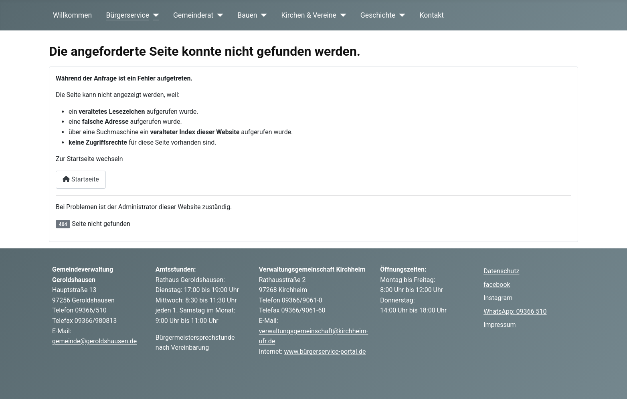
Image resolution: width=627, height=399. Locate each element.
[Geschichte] (400, 15)
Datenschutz (501, 271)
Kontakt (431, 15)
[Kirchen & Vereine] (341, 15)
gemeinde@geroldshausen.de (94, 341)
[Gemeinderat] (218, 15)
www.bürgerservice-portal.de (325, 351)
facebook (496, 284)
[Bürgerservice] (154, 15)
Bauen (247, 15)
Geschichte (378, 15)
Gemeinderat (193, 15)
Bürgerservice (128, 15)
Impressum (499, 324)
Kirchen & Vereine (308, 15)
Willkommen (72, 15)
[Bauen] (262, 15)
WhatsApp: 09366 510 (514, 311)
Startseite (81, 179)
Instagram (497, 298)
